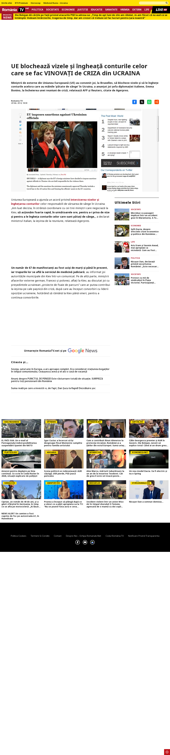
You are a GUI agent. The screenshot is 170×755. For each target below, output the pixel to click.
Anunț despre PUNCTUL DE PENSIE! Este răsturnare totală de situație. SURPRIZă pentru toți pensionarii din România (57, 380)
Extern (136, 9)
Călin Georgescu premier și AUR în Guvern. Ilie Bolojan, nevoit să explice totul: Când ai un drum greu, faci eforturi (148, 443)
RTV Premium (21, 3)
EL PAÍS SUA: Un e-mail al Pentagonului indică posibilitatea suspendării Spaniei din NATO (19, 443)
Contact (57, 535)
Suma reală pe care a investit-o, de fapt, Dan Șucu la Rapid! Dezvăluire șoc (53, 388)
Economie (68, 9)
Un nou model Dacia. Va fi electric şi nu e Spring (148, 472)
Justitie (83, 9)
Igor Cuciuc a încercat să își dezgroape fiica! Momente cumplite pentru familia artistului (63, 443)
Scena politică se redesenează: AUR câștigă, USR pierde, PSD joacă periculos (63, 473)
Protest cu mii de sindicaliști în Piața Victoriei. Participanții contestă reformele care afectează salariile (144, 280)
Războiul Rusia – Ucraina (55, 3)
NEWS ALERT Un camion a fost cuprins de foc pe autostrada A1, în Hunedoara (20, 516)
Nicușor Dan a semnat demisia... (146, 502)
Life (146, 9)
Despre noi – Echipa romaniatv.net (83, 535)
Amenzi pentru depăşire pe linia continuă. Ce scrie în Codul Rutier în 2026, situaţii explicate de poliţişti (20, 473)
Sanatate (111, 9)
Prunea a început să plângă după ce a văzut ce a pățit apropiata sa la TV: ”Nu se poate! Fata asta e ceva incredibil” (63, 504)
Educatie (96, 9)
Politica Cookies (18, 535)
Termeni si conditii (40, 535)
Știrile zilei (6, 3)
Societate (52, 9)
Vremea (124, 9)
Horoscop (36, 3)
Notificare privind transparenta (143, 535)
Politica (37, 9)
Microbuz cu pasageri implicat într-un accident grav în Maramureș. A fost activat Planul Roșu (145, 215)
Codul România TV (115, 535)
